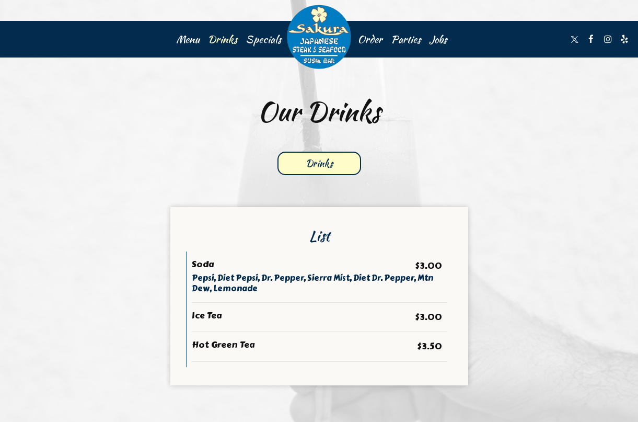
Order (369, 39)
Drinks (222, 39)
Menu (188, 39)
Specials (263, 39)
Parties (406, 39)
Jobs (438, 39)
